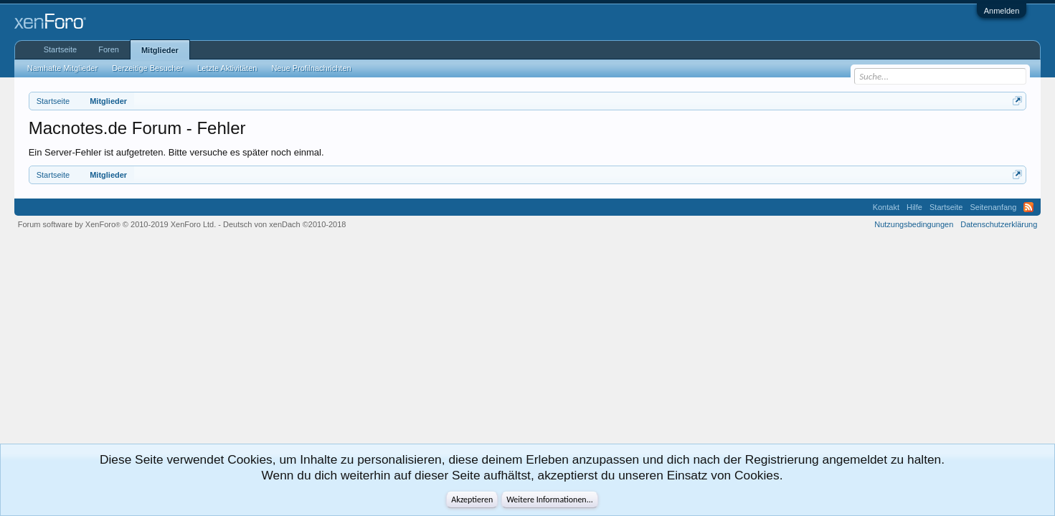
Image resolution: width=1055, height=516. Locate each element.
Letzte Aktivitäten (227, 68)
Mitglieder (160, 50)
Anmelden (1002, 10)
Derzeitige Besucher (147, 68)
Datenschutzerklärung (998, 224)
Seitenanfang (993, 207)
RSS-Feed (1028, 207)
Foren (108, 49)
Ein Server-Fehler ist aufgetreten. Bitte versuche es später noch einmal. (176, 152)
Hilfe (914, 207)
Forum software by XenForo (117, 224)
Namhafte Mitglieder (62, 68)
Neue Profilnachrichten (311, 68)
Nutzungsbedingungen (913, 224)
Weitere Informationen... (549, 499)
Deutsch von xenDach (284, 224)
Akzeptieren (472, 499)
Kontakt (886, 207)
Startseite (60, 49)
